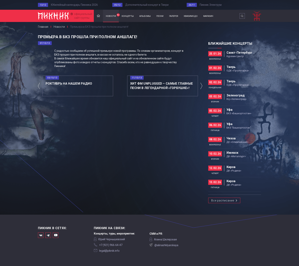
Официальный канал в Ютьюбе (55, 235)
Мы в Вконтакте (40, 235)
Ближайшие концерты (230, 43)
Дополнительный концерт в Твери (147, 4)
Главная (98, 16)
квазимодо (191, 16)
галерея (173, 16)
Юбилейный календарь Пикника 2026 (74, 4)
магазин (208, 16)
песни (159, 16)
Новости (59, 26)
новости (112, 15)
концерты (128, 16)
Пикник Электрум (211, 4)
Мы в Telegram (48, 235)
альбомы (145, 16)
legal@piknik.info (109, 250)
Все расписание (222, 200)
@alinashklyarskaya (166, 245)
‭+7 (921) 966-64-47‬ (110, 245)
